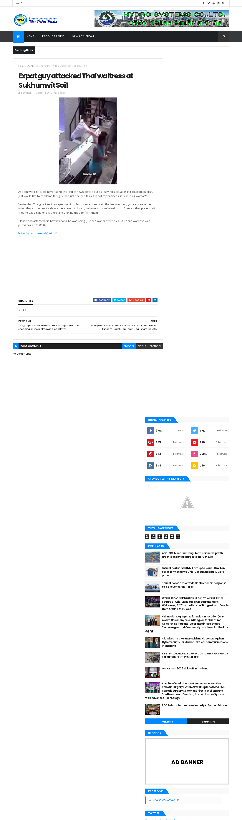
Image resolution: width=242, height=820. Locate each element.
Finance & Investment (27, 678)
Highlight (179, 374)
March (98, 687)
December (101, 656)
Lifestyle (20, 672)
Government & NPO (25, 666)
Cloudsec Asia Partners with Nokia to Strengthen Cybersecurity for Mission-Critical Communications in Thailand (203, 290)
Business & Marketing (27, 635)
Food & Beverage (24, 697)
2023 (94, 632)
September (101, 667)
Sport (18, 660)
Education (21, 710)
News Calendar (83, 36)
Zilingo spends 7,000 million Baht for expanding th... (118, 709)
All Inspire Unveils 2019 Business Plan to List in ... (123, 692)
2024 (94, 627)
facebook (147, 355)
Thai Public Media (181, 452)
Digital (19, 647)
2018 (93, 723)
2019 (93, 652)
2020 (94, 647)
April (96, 682)
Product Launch (54, 36)
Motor (19, 622)
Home (21, 66)
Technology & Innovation (30, 716)
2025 (94, 622)
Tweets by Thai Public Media (180, 472)
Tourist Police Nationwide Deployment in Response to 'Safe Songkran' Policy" (203, 226)
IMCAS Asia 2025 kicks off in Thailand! (202, 317)
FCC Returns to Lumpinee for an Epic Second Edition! (201, 359)
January (99, 717)
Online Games (22, 741)
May (96, 676)
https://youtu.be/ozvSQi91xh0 (37, 238)
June (97, 671)
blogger (120, 355)
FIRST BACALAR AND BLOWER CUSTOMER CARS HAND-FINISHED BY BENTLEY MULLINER (203, 305)
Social (30, 66)
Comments (212, 374)
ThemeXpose (33, 814)
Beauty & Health (24, 653)
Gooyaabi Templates (71, 814)
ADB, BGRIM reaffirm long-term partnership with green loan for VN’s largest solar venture (201, 198)
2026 (94, 617)
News (30, 36)
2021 (93, 642)
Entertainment (23, 728)
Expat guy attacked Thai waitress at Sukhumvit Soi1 (118, 701)
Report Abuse (170, 675)
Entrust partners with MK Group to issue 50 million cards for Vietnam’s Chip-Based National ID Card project (204, 213)
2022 (94, 637)
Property (20, 691)
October (99, 662)
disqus (134, 355)
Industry (20, 628)
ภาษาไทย (20, 3)
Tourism (20, 641)
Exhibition (20, 703)
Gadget (19, 735)
